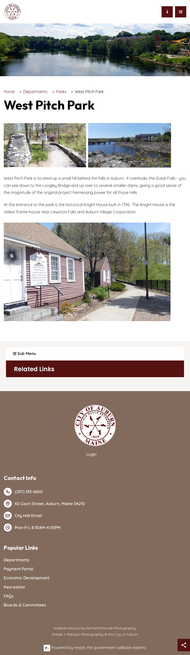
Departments (35, 91)
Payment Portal (18, 568)
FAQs (8, 596)
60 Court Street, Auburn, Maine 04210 (44, 504)
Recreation (14, 587)
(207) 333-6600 (23, 492)
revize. (80, 647)
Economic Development (26, 577)
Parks (61, 91)
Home (9, 91)
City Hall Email (23, 516)
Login (91, 454)
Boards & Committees (25, 604)
